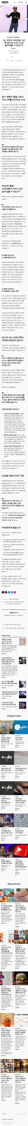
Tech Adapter (17, 735)
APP (15, 2)
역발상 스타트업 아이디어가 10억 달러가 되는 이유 (6, 641)
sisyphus (13, 48)
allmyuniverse (4, 903)
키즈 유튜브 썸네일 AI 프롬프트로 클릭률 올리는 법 (6, 907)
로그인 (16, 615)
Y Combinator (16, 601)
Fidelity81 (3, 735)
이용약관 (11, 1122)
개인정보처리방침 (5, 1122)
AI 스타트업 (10, 601)
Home (7, 60)
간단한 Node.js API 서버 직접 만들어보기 (6, 800)
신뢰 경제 (14, 603)
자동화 (19, 603)
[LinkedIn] (21, 1114)
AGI (6, 601)
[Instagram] (25, 1114)
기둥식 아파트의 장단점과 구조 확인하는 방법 (6, 739)
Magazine (20, 2)
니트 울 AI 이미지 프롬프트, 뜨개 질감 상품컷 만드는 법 (21, 990)
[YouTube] (18, 1114)
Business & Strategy (13, 37)
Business (11, 60)
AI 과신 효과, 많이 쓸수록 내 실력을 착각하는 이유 (20, 1032)
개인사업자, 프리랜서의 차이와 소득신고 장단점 (20, 800)
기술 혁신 (22, 601)
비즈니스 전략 (8, 603)
